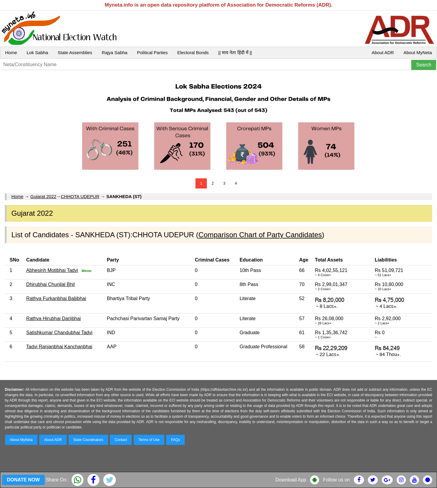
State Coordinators (88, 440)
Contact (121, 440)
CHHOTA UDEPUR (80, 196)
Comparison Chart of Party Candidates (260, 235)
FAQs (175, 440)
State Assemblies (75, 52)
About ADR (383, 52)
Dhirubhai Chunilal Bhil (50, 284)
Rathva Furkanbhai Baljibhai (56, 298)
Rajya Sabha (115, 52)
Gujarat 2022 (43, 196)
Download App (290, 479)
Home (11, 52)
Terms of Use (149, 440)
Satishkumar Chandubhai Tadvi (59, 332)
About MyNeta (417, 52)
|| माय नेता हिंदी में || (235, 52)
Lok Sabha (37, 52)
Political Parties (152, 52)
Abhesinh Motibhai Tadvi (52, 270)
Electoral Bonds (193, 52)
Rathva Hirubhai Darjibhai (53, 318)
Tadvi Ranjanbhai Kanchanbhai (59, 346)
